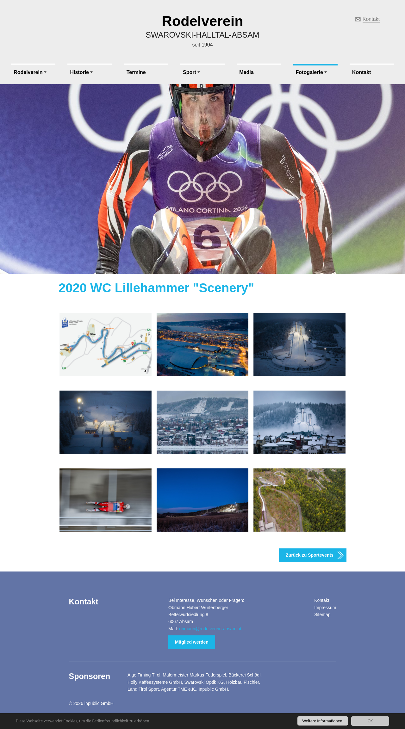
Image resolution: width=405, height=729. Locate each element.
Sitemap (322, 614)
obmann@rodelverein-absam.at (210, 628)
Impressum (325, 607)
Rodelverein (202, 21)
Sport (189, 72)
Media (246, 72)
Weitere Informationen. (322, 721)
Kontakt (371, 19)
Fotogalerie (309, 72)
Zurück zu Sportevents (309, 555)
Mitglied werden (192, 642)
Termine (136, 72)
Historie (79, 72)
